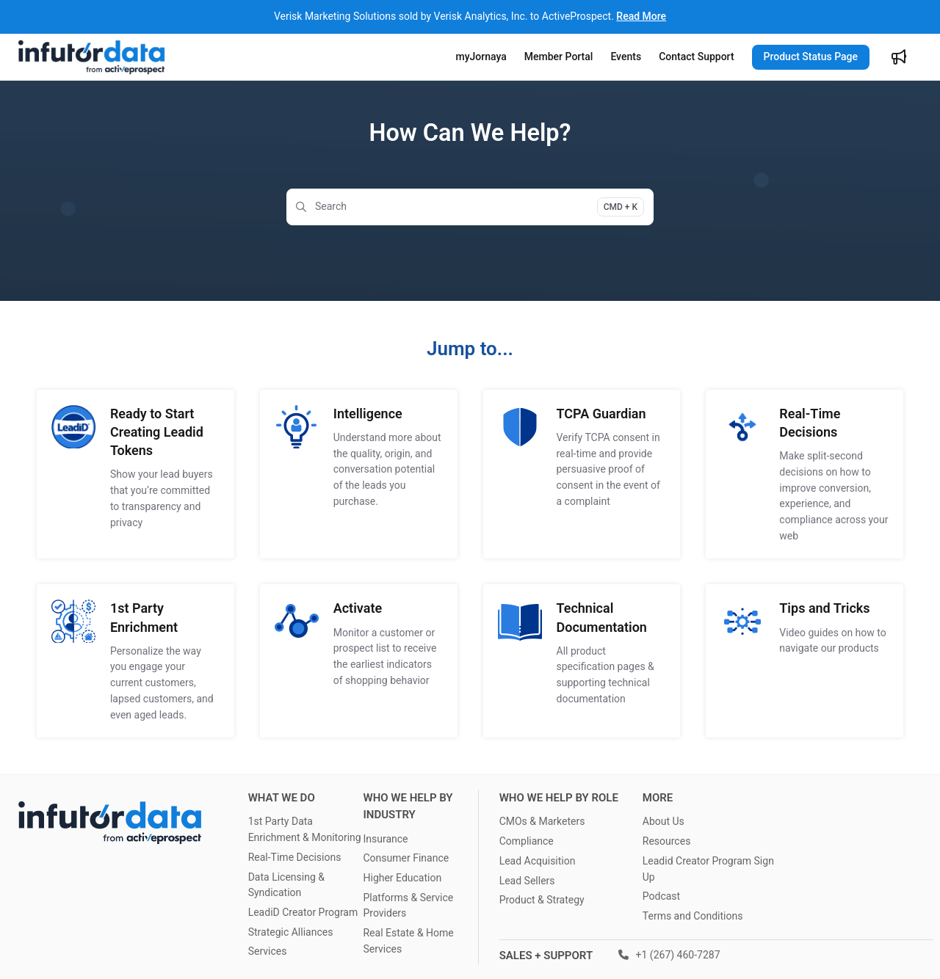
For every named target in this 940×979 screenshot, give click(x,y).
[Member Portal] (558, 57)
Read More (641, 16)
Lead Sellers (527, 881)
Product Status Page (811, 56)
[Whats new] (899, 57)
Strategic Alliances (290, 932)
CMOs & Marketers (542, 821)
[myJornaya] (481, 57)
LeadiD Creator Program (303, 912)
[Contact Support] (696, 57)
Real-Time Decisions (294, 857)
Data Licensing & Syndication (286, 885)
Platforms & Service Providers (408, 906)
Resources (667, 841)
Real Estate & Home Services (408, 941)
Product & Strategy (542, 900)
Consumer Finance (406, 858)
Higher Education (402, 878)
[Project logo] (91, 57)
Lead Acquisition (537, 861)
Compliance (526, 841)
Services (267, 951)
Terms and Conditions (693, 916)
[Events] (625, 57)
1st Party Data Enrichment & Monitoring (304, 829)
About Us (663, 821)
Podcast (661, 896)
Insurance (385, 839)
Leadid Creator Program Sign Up (708, 869)
